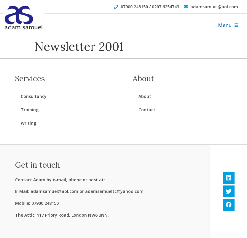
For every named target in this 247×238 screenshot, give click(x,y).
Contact (146, 109)
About (144, 96)
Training (30, 109)
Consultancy (34, 96)
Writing (28, 123)
